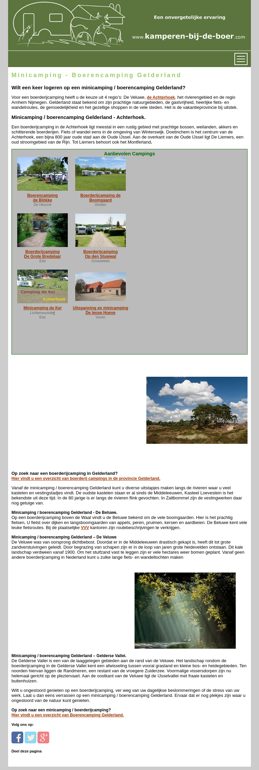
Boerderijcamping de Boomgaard (100, 198)
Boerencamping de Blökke (42, 198)
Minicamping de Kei (43, 308)
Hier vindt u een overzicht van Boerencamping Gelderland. (67, 715)
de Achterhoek (161, 97)
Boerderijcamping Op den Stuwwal (100, 254)
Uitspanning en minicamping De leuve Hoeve (100, 310)
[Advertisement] (57, 406)
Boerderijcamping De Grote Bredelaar (42, 254)
